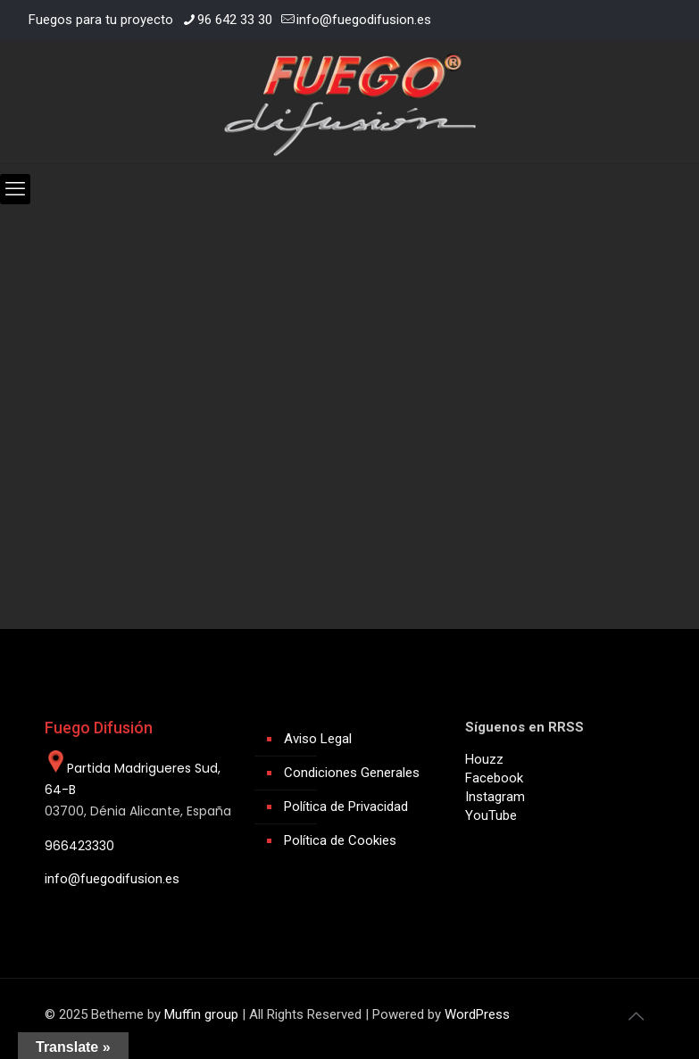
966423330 (79, 846)
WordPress (477, 1014)
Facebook (494, 778)
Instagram (495, 797)
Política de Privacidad (346, 806)
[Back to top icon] (636, 1016)
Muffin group (201, 1014)
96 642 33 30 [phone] (234, 20)
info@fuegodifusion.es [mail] (363, 20)
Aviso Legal (318, 739)
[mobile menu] (15, 189)
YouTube (491, 815)
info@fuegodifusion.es (112, 879)
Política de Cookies (340, 840)
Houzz (484, 759)
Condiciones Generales (352, 773)
